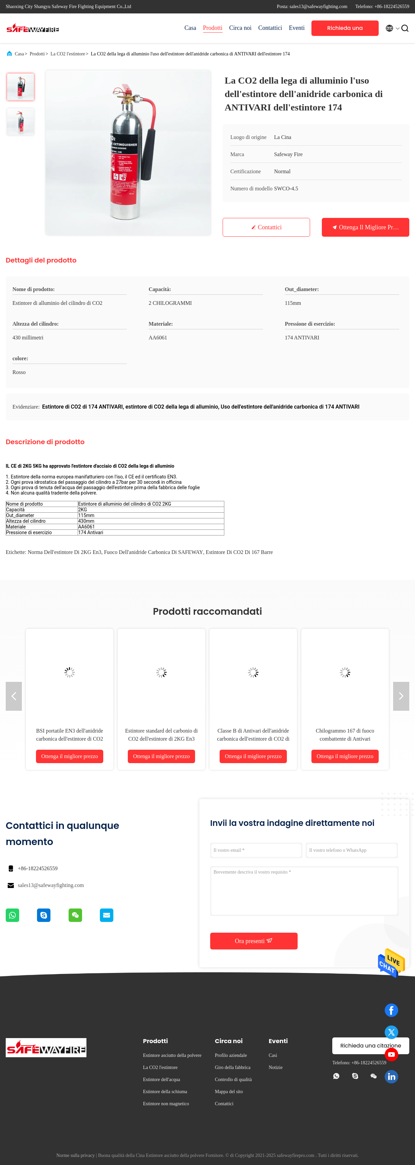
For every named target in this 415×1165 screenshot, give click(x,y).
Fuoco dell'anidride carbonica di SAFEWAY (153, 552)
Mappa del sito (229, 1091)
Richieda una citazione (345, 30)
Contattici (270, 28)
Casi (273, 1055)
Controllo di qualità (233, 1079)
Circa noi (240, 28)
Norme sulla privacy (75, 1155)
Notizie (275, 1067)
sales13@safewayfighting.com (51, 885)
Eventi (297, 28)
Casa (190, 28)
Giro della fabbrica (233, 1067)
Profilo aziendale (231, 1055)
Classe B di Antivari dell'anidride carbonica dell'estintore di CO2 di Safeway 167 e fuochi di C (253, 739)
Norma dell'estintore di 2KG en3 (64, 552)
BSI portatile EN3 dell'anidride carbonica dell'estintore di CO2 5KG (69, 739)
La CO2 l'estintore (67, 53)
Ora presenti (254, 940)
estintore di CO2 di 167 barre (239, 552)
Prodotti (213, 28)
